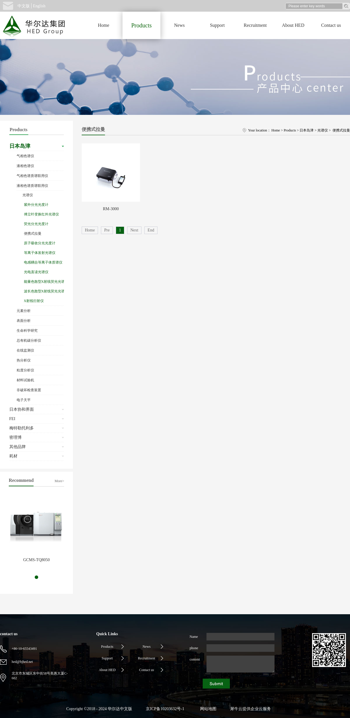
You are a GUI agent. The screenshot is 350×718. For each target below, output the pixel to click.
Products (290, 130)
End (151, 230)
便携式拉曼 (341, 130)
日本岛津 (307, 130)
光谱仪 (322, 130)
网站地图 (207, 709)
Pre (107, 230)
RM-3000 (111, 209)
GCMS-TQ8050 (36, 560)
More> (59, 481)
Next (134, 230)
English (39, 6)
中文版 (24, 6)
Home (103, 25)
